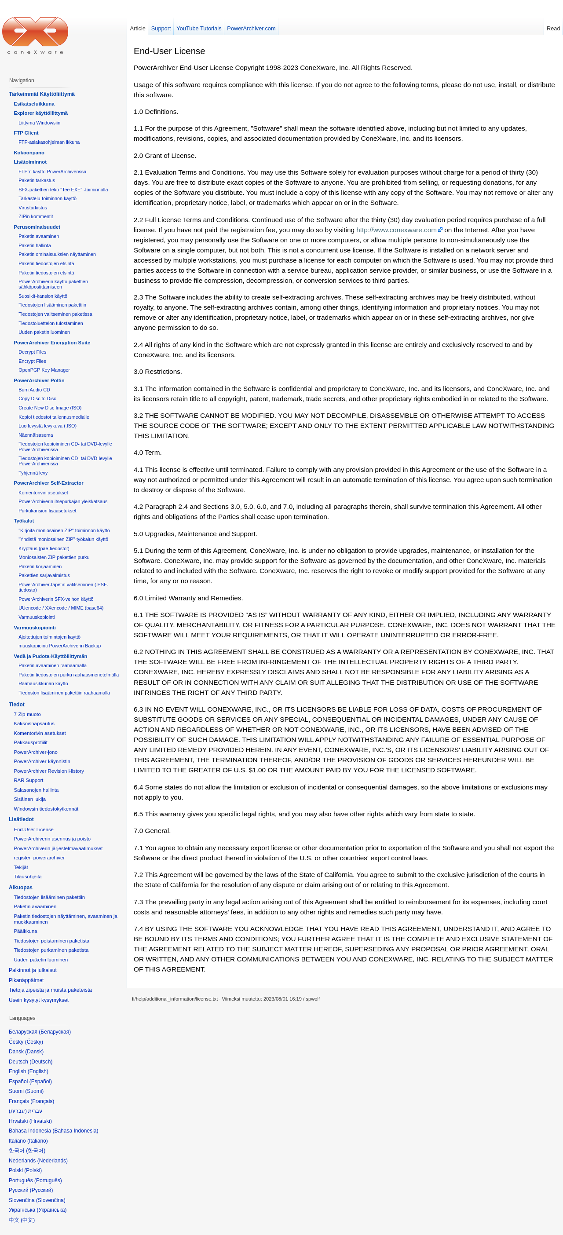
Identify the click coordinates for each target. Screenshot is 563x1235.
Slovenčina (51, 1200)
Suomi (34, 1091)
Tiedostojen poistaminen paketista (51, 940)
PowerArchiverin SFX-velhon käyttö (55, 599)
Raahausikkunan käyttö (43, 683)
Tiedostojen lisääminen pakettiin (52, 304)
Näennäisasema (35, 435)
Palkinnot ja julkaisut (33, 970)
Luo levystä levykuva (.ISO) (47, 425)
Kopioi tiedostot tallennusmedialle (53, 417)
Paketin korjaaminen (40, 566)
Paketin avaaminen (38, 236)
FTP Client (26, 132)
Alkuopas (21, 887)
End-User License (169, 51)
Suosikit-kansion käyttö (42, 296)
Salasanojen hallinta (36, 790)
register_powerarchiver (39, 857)
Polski (33, 1170)
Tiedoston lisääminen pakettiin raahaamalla (64, 692)
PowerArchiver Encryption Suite (52, 342)
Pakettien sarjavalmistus (44, 575)
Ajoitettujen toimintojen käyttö (49, 636)
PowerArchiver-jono (35, 752)
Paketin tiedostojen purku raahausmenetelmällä (68, 674)
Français (42, 1101)
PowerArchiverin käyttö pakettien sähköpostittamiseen (53, 284)
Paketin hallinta (34, 245)
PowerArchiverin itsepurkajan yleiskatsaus (62, 501)
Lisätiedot (21, 819)
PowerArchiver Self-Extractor (48, 483)
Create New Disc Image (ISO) (49, 407)
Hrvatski (40, 1121)
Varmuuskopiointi (36, 617)
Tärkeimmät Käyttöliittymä (42, 94)
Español (40, 1081)
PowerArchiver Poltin (39, 380)
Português (48, 1180)
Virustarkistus (32, 207)
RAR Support (28, 780)
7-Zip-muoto (27, 714)
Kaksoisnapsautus (34, 723)
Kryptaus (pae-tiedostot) (43, 548)
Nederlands (52, 1161)
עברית (18, 1111)
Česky (34, 1042)
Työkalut (24, 520)
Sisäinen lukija (30, 799)
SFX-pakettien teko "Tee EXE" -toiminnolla (63, 189)
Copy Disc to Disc (37, 398)
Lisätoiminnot (30, 161)
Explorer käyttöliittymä (41, 113)
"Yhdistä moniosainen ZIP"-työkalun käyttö (63, 539)
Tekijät (21, 867)
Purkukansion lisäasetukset (47, 510)
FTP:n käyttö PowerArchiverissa (52, 171)
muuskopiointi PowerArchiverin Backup (59, 645)
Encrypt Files (32, 361)
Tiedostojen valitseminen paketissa (55, 314)
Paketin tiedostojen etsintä (46, 263)
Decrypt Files (32, 351)
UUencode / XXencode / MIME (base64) (60, 607)
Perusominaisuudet (37, 227)
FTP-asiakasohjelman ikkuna (49, 142)
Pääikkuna (25, 931)
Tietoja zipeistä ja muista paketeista (50, 990)
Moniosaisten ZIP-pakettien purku (53, 557)
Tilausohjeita (28, 876)
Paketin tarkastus (36, 180)
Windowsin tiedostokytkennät (46, 808)
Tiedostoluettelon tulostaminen (50, 323)
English (38, 1071)
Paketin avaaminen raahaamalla (52, 665)
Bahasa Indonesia (75, 1131)
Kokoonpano (29, 152)
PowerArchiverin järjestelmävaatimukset (58, 848)
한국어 (36, 1150)
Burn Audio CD (34, 389)
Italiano (37, 1141)
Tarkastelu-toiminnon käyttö (47, 198)
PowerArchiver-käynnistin (42, 761)
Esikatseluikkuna (34, 103)
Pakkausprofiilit (31, 742)
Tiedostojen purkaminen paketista (51, 950)
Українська (51, 1210)
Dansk (34, 1052)
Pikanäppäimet (26, 980)
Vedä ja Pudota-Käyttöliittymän (50, 656)
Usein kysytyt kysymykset (39, 1000)
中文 (27, 1220)
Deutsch (41, 1062)
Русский (41, 1190)
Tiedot (17, 705)
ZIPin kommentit (35, 216)
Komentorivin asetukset (43, 492)
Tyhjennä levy (33, 472)
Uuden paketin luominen (44, 332)
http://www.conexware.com (396, 230)
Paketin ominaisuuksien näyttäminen (57, 254)
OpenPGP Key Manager (44, 370)
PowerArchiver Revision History (49, 771)
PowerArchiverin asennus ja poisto (52, 838)
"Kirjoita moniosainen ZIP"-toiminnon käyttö (64, 530)
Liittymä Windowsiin (39, 122)
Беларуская (54, 1032)
